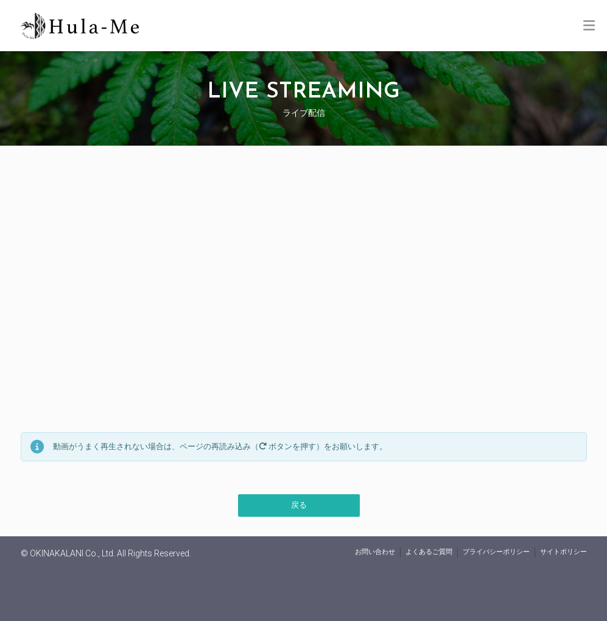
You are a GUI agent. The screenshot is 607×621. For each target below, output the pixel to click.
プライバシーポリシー (496, 552)
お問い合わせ (375, 552)
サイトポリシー (563, 552)
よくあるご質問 (428, 552)
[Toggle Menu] (589, 26)
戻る (299, 504)
